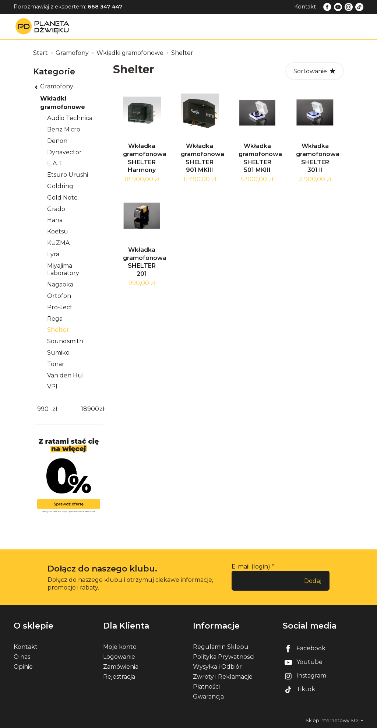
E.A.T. (55, 163)
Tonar (55, 364)
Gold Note (62, 197)
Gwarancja (208, 696)
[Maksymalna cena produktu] (89, 409)
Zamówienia (120, 666)
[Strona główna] (44, 26)
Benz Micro (63, 129)
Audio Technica (69, 118)
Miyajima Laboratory (63, 269)
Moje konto (120, 646)
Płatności (206, 686)
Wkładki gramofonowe (62, 102)
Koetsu (57, 231)
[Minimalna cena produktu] (42, 409)
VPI (52, 386)
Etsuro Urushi (67, 174)
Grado (56, 208)
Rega (55, 318)
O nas (22, 656)
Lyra (53, 254)
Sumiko (58, 352)
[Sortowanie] (314, 71)
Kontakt (305, 6)
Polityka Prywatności (223, 656)
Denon (57, 140)
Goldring (60, 186)
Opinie (23, 666)
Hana (55, 220)
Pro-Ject (60, 307)
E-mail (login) (251, 566)
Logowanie (119, 656)
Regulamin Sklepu (221, 646)
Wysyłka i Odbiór (217, 666)
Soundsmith (65, 341)
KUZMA (58, 242)
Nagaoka (60, 284)
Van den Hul (65, 375)
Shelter (58, 329)
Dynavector (64, 152)
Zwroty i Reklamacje (223, 676)
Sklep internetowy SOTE (334, 720)
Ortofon (59, 295)
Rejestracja (119, 676)
